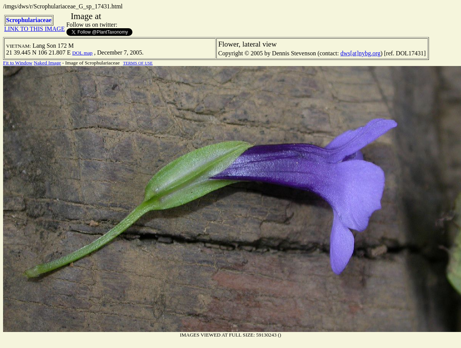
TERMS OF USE (138, 63)
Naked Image (47, 63)
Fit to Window (17, 63)
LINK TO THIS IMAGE (34, 29)
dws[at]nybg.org (360, 53)
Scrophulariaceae (29, 20)
